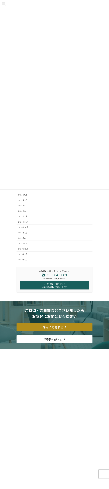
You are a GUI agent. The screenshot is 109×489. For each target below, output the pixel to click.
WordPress (31, 484)
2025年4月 (22, 205)
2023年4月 (22, 259)
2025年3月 (22, 211)
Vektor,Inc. (78, 484)
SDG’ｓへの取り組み (26, 459)
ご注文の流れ (23, 414)
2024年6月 (22, 238)
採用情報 (21, 464)
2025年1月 (22, 216)
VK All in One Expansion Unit (63, 484)
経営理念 (21, 449)
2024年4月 (22, 243)
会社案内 (21, 443)
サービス (21, 409)
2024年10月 (23, 227)
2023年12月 (23, 249)
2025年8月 (22, 195)
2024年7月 (22, 233)
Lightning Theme (45, 484)
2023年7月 (22, 254)
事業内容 (21, 404)
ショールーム (23, 420)
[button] (54, 327)
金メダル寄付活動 (25, 425)
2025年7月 (22, 200)
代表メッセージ (24, 454)
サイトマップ (23, 430)
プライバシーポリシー (27, 469)
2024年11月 (23, 222)
